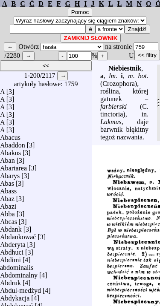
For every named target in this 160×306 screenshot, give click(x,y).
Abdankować (18, 234)
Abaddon (12, 143)
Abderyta (13, 242)
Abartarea (13, 166)
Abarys (10, 173)
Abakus (10, 150)
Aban (7, 158)
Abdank (11, 227)
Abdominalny (19, 273)
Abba (7, 211)
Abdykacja (14, 296)
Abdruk (10, 280)
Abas (7, 181)
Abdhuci (11, 250)
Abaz (7, 196)
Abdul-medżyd (20, 288)
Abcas (8, 219)
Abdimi (10, 257)
